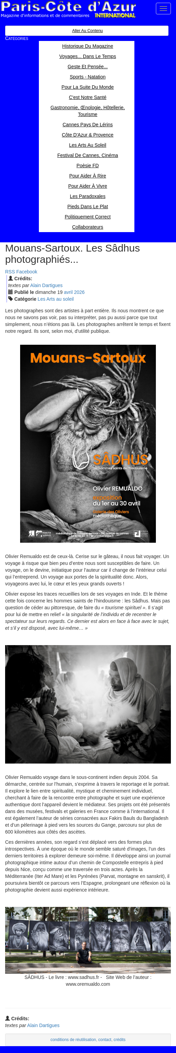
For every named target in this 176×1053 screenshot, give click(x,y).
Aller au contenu (87, 30)
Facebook (26, 271)
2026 (79, 292)
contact (104, 1039)
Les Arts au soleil (56, 299)
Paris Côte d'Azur (68, 9)
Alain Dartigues (46, 285)
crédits (120, 1039)
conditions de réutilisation (73, 1039)
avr (68, 292)
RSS (10, 271)
